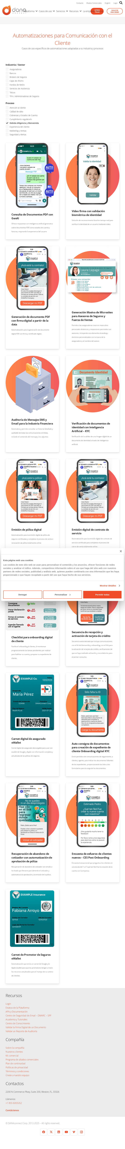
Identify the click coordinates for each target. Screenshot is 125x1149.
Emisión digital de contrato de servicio (90, 531)
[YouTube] (66, 1132)
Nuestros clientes (14, 1051)
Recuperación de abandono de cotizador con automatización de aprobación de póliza (31, 857)
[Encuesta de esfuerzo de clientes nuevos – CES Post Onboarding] (92, 785)
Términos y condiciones (17, 1071)
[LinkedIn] (58, 1132)
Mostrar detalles (108, 585)
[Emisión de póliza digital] (32, 460)
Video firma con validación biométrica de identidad (88, 213)
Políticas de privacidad (17, 1067)
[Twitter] (51, 1132)
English (107, 3)
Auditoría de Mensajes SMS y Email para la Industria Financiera (32, 421)
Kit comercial (12, 1055)
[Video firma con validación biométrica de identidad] (92, 144)
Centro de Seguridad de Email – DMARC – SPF (28, 1015)
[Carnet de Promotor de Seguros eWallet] (32, 891)
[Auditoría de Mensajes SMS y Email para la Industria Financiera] (32, 357)
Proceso (10, 103)
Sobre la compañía (15, 1047)
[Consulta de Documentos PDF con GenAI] (32, 144)
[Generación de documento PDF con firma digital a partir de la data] (32, 248)
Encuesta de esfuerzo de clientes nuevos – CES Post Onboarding (92, 855)
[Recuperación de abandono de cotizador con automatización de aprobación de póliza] (32, 785)
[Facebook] (43, 1132)
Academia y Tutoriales (16, 1019)
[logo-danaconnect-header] (14, 11)
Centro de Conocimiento (18, 1023)
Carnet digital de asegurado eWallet (28, 740)
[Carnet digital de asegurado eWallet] (32, 674)
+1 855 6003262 (14, 1103)
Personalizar (62, 594)
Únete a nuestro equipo (17, 1075)
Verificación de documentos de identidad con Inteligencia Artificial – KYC (91, 427)
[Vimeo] (73, 1132)
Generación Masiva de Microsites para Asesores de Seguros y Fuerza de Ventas (92, 316)
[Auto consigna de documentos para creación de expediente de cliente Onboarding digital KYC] (92, 674)
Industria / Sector (15, 64)
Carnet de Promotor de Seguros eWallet (30, 956)
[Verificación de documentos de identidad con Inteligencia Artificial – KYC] (92, 357)
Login (116, 3)
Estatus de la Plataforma (17, 1007)
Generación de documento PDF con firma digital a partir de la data (30, 320)
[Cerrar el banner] (121, 551)
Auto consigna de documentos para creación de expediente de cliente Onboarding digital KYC (91, 747)
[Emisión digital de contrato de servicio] (92, 460)
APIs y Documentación (17, 1011)
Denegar (22, 594)
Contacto (79, 3)
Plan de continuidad (15, 1063)
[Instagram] (81, 1132)
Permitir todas (102, 594)
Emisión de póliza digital (26, 529)
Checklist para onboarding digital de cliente (32, 639)
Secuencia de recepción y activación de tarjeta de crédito (91, 634)
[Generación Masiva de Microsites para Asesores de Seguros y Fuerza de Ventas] (92, 248)
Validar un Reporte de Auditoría (22, 1031)
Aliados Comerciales (94, 3)
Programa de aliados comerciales (22, 1059)
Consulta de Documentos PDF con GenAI (32, 216)
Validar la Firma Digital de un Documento (26, 1027)
